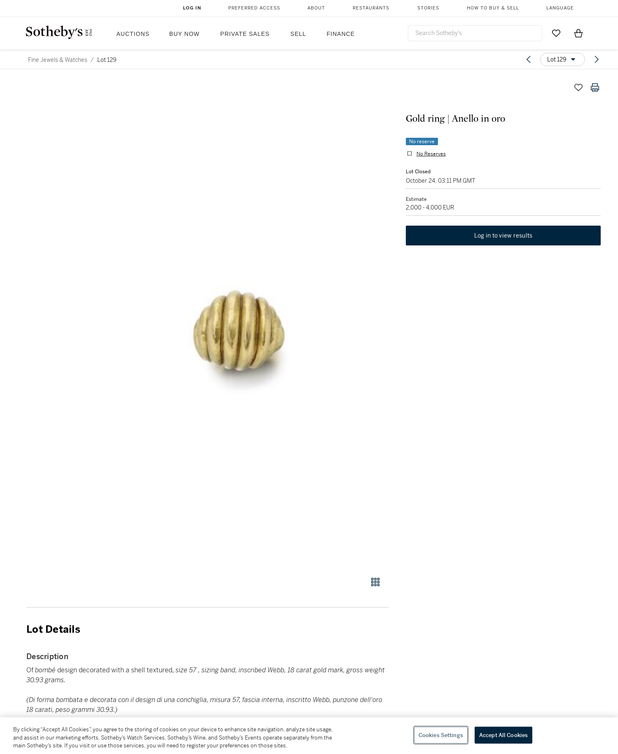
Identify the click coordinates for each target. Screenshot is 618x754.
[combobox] (475, 33)
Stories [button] (428, 8)
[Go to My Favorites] (556, 33)
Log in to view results (503, 236)
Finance (341, 34)
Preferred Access (254, 8)
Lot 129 (107, 60)
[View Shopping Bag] (578, 33)
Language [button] (560, 8)
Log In (192, 8)
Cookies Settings (441, 734)
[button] (239, 323)
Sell (298, 34)
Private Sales (245, 34)
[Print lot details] (595, 87)
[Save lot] (578, 87)
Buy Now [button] (184, 34)
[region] (309, 735)
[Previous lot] (528, 59)
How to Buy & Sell (493, 8)
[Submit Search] (532, 33)
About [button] (316, 8)
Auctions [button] (133, 34)
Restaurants (371, 8)
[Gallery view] (375, 582)
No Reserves (430, 154)
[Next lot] (596, 59)
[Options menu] (562, 59)
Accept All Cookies (503, 734)
